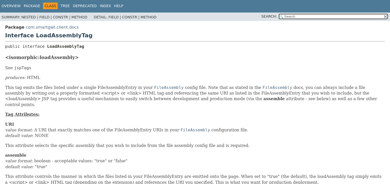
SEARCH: (269, 16)
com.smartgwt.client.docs (52, 27)
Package (32, 6)
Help (118, 6)
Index (105, 6)
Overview (11, 6)
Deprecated (85, 6)
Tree (65, 6)
